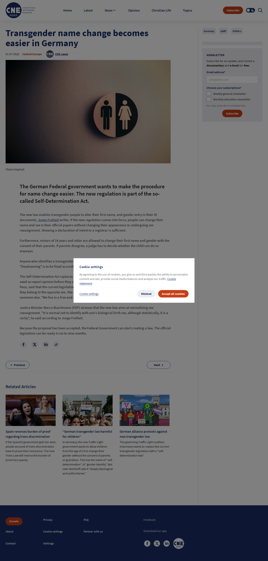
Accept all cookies (173, 294)
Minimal (146, 294)
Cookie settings (89, 294)
